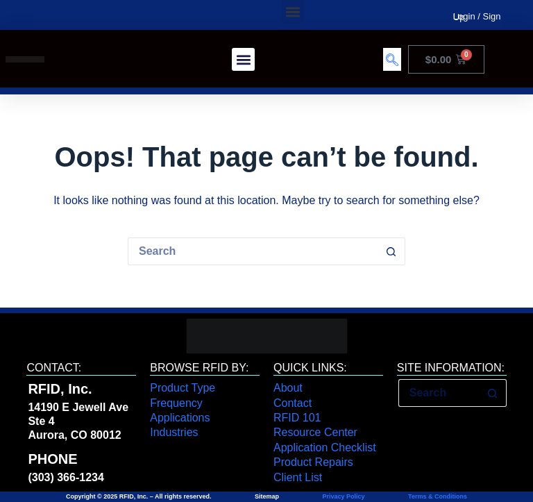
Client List (297, 477)
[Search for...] (253, 251)
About (288, 388)
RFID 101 (297, 418)
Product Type (182, 388)
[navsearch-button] (392, 59)
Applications (180, 418)
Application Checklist (324, 447)
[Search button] (391, 251)
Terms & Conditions (437, 496)
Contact (292, 403)
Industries (174, 432)
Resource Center (315, 432)
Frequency (176, 403)
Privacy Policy (344, 496)
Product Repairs (313, 462)
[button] (292, 11)
